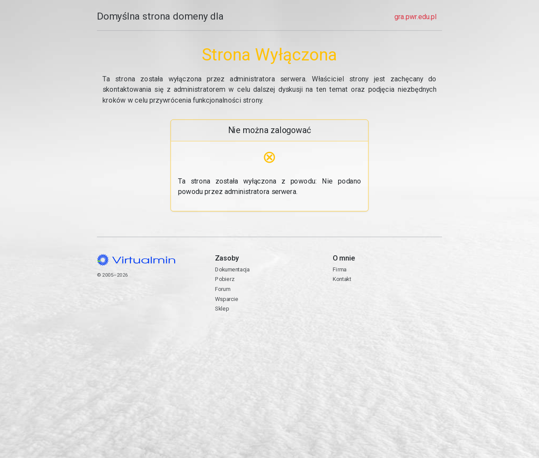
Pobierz (225, 279)
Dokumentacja (232, 269)
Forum (223, 289)
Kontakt (387, 308)
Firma (340, 269)
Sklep (222, 308)
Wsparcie (226, 299)
